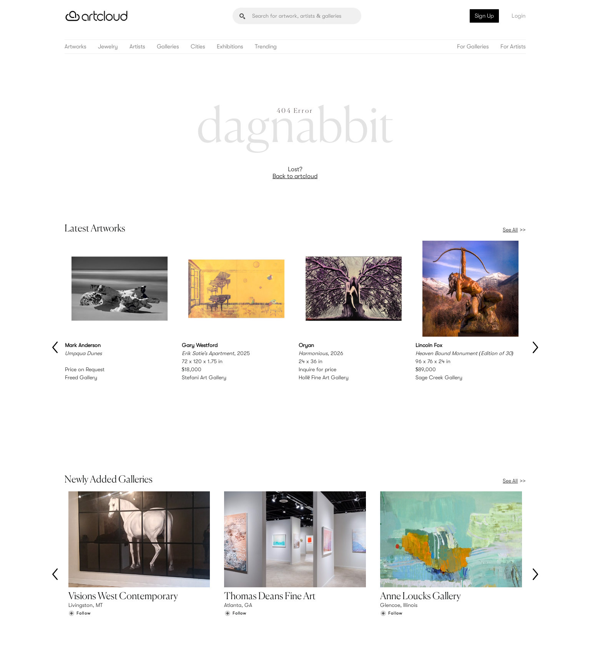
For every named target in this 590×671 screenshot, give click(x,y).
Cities (198, 47)
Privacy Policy (134, 660)
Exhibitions (230, 47)
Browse (76, 608)
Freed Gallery (81, 378)
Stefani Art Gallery (204, 378)
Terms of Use (103, 660)
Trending (266, 47)
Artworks (75, 47)
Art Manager (320, 624)
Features (197, 608)
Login (518, 15)
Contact (434, 624)
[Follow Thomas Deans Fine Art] (235, 557)
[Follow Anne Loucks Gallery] (391, 557)
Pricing (195, 616)
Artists (137, 47)
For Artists (513, 47)
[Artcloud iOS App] (491, 655)
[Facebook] (458, 656)
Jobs (429, 616)
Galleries (168, 47)
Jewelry (108, 47)
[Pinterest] (441, 656)
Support (196, 624)
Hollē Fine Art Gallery (324, 378)
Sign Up (484, 15)
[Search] (297, 16)
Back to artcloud (295, 176)
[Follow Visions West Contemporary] (79, 557)
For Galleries (473, 47)
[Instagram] (423, 656)
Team (430, 608)
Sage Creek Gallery (438, 378)
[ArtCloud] (97, 16)
